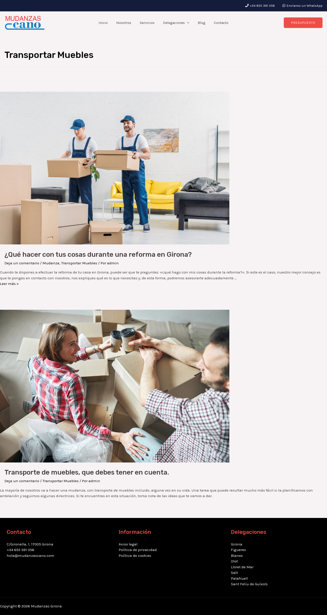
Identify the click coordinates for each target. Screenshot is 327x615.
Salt (234, 572)
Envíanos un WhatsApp (304, 6)
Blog (199, 23)
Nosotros (125, 23)
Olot (234, 561)
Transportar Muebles (79, 263)
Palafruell (239, 578)
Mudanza (51, 263)
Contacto (218, 23)
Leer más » (9, 283)
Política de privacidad (138, 549)
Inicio (106, 23)
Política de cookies (135, 555)
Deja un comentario (21, 263)
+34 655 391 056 (263, 6)
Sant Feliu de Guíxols (249, 584)
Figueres (238, 549)
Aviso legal (128, 544)
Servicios (147, 23)
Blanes (237, 555)
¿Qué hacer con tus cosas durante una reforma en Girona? (98, 254)
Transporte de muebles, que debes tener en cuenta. (86, 472)
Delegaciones (175, 23)
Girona (236, 544)
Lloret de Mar (242, 567)
